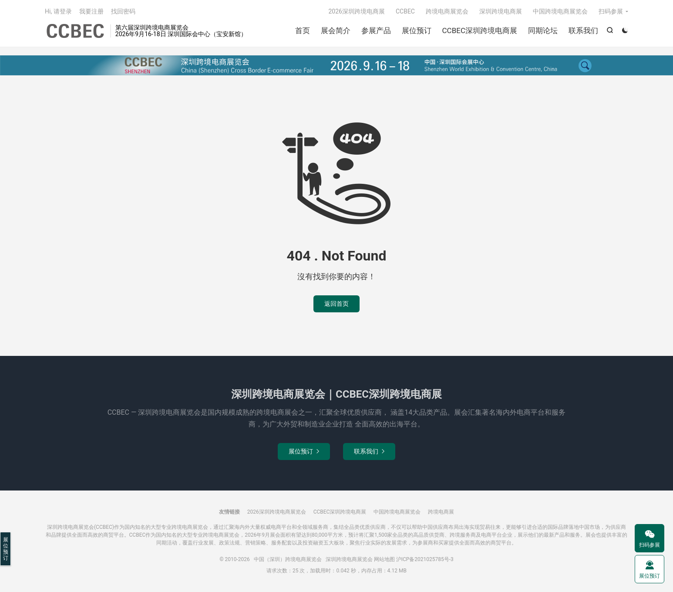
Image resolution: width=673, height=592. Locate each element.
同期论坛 (543, 30)
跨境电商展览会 (447, 11)
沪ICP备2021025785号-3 (425, 559)
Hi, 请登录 (58, 11)
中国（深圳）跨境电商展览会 (75, 31)
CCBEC (405, 11)
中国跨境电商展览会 (560, 11)
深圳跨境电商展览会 (349, 559)
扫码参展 (611, 11)
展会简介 (335, 30)
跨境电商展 (441, 512)
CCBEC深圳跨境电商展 (479, 30)
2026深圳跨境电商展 (356, 11)
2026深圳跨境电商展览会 (276, 512)
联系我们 (583, 30)
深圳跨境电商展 (500, 11)
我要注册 (91, 11)
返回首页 (336, 303)
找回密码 (123, 11)
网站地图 (384, 559)
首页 (302, 30)
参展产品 (376, 30)
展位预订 (416, 30)
